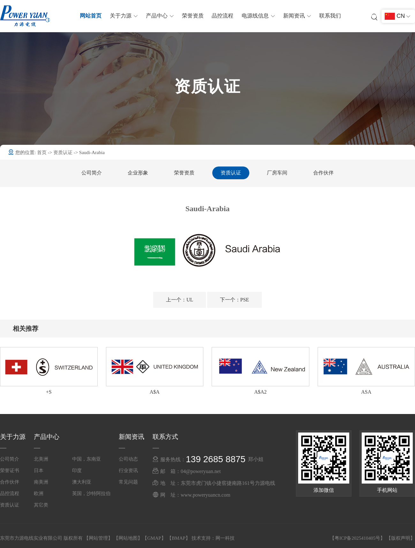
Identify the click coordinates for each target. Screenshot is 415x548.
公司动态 (128, 459)
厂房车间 (277, 172)
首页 (42, 152)
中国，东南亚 (86, 459)
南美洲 (41, 482)
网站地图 (128, 538)
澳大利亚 (81, 482)
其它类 (41, 504)
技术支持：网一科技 (213, 538)
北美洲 (41, 459)
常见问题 (128, 482)
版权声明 (400, 538)
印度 (77, 470)
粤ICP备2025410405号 (357, 538)
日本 (38, 470)
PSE (234, 299)
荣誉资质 (193, 16)
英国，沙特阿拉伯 (91, 493)
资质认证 (63, 152)
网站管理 (98, 538)
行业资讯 (128, 470)
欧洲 (38, 493)
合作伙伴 (323, 172)
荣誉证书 (9, 470)
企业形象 (138, 172)
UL (179, 299)
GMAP (154, 538)
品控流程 (222, 16)
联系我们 (330, 16)
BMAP (178, 538)
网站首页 (91, 16)
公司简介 (91, 172)
